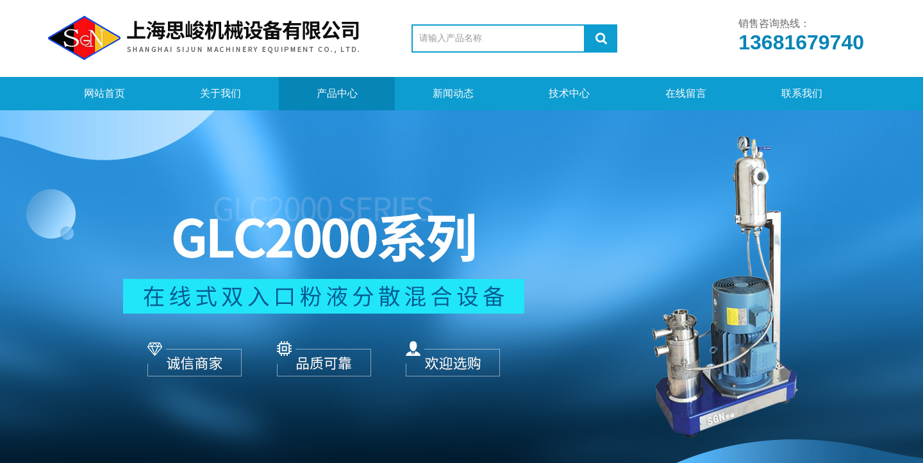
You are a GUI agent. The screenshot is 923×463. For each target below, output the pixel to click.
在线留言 (685, 93)
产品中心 (337, 93)
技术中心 (569, 93)
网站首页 (104, 93)
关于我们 (220, 93)
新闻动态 (453, 93)
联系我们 (801, 93)
